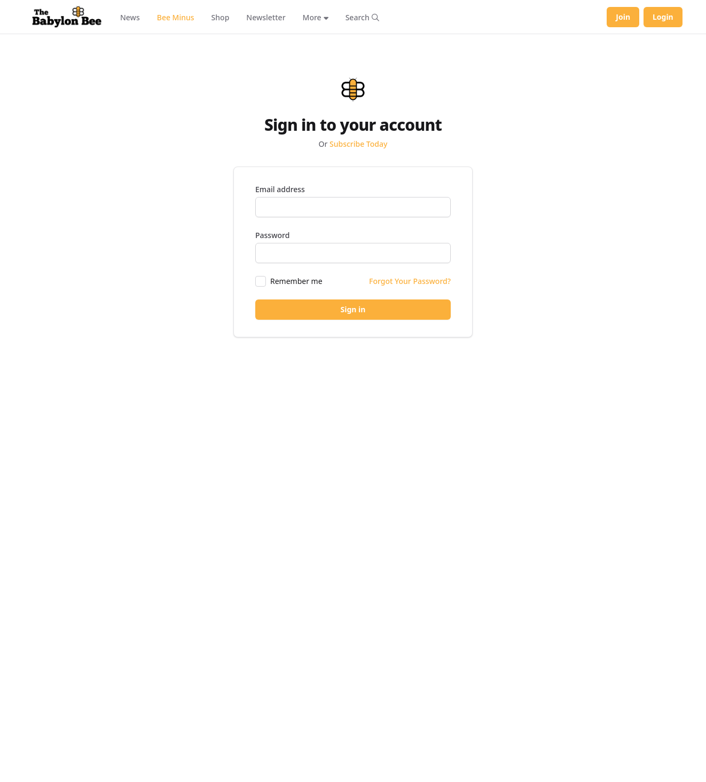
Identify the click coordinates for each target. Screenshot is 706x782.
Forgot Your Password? (410, 281)
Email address (280, 189)
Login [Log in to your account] (663, 17)
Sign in (353, 309)
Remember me (296, 281)
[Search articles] (362, 17)
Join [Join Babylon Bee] (623, 17)
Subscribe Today (358, 144)
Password (272, 235)
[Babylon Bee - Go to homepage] (66, 17)
